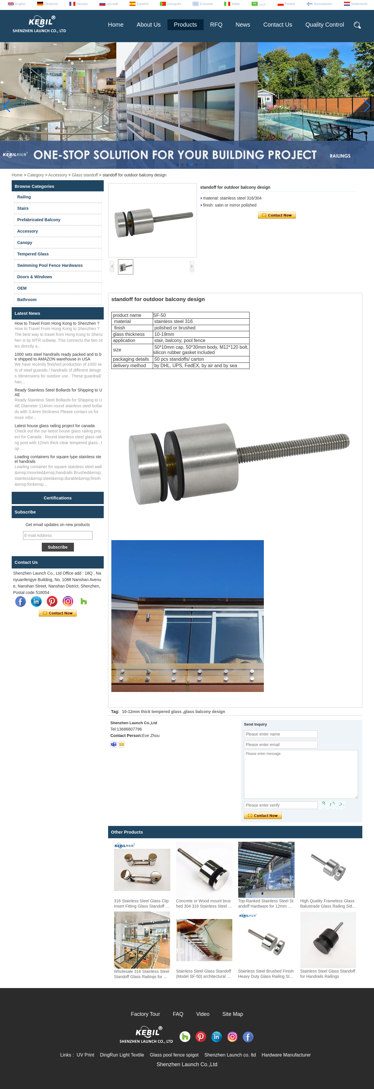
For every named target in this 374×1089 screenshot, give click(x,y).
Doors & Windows (34, 276)
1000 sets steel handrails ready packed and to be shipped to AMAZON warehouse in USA (58, 356)
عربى (262, 4)
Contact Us (277, 24)
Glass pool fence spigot (174, 1054)
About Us (149, 24)
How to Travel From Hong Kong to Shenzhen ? (57, 323)
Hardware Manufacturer (286, 1054)
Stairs (23, 208)
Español (142, 4)
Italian (235, 4)
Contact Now (58, 613)
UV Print (85, 1054)
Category (35, 175)
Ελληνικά (206, 4)
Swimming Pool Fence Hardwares (50, 265)
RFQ (216, 24)
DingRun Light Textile (122, 1054)
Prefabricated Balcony (38, 219)
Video (202, 1014)
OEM (22, 288)
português (174, 4)
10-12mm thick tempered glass (151, 711)
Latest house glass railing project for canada (55, 425)
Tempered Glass (33, 254)
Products (185, 24)
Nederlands (359, 4)
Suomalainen (323, 4)
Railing (24, 197)
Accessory (57, 175)
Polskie (290, 4)
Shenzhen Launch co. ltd (230, 1054)
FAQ (178, 1014)
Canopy (24, 242)
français (82, 4)
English (20, 4)
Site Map (232, 1014)
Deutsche (51, 4)
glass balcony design (204, 711)
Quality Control (324, 24)
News (243, 24)
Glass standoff (85, 175)
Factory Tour (145, 1014)
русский (112, 4)
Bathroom (27, 299)
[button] (177, 165)
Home (115, 24)
